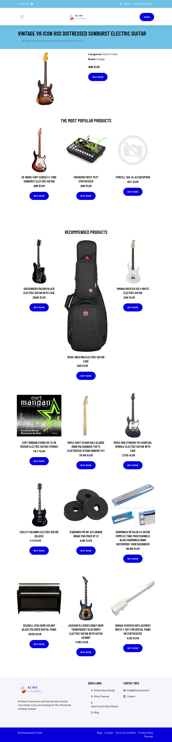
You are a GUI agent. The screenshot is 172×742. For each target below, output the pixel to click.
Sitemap (148, 736)
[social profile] (32, 4)
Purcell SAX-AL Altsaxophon (133, 177)
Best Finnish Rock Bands (104, 706)
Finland (126, 3)
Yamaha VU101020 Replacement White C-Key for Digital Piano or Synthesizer (133, 629)
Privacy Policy (145, 732)
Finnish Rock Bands (104, 690)
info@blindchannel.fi (142, 3)
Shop (147, 17)
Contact (108, 732)
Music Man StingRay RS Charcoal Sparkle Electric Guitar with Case (133, 446)
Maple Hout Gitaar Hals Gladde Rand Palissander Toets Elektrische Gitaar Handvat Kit (86, 446)
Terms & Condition (125, 732)
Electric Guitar (110, 54)
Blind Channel (101, 696)
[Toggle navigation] (22, 16)
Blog (96, 712)
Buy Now (97, 76)
